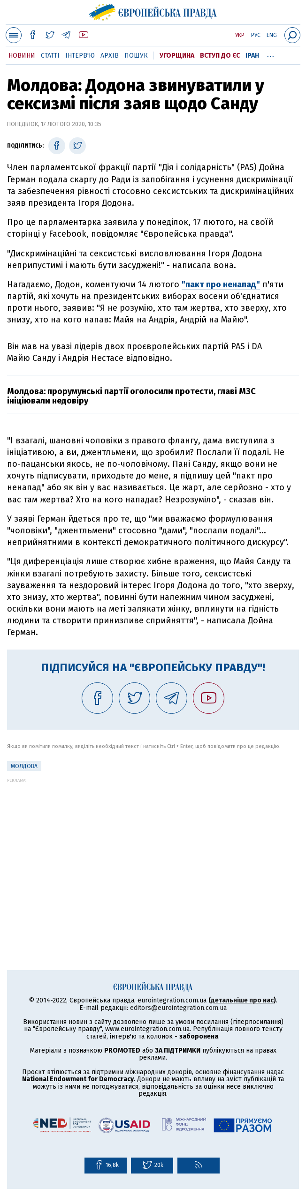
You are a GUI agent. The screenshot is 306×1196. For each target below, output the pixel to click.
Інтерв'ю (80, 56)
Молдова (24, 766)
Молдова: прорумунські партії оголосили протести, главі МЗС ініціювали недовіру (131, 396)
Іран (252, 56)
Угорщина (177, 56)
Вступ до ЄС (220, 56)
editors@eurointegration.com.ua (178, 1008)
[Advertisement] (153, 848)
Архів (109, 56)
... (271, 54)
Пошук (136, 56)
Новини (21, 56)
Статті (50, 56)
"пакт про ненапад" (221, 284)
